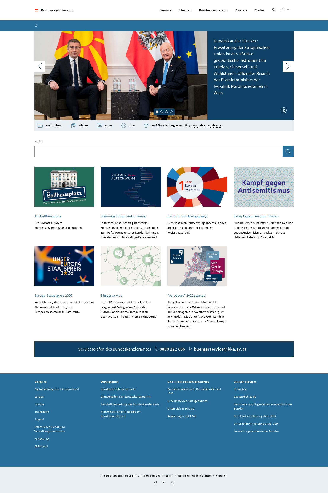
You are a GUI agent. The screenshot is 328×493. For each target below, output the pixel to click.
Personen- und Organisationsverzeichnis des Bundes (263, 406)
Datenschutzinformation (157, 476)
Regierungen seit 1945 (181, 416)
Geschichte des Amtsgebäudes (187, 401)
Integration (41, 412)
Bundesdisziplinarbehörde (118, 389)
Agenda (241, 10)
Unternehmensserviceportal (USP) (256, 424)
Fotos (104, 125)
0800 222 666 (172, 349)
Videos (79, 125)
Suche (38, 142)
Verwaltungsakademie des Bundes (256, 431)
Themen (185, 10)
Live (128, 125)
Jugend (39, 419)
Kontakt (221, 476)
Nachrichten (50, 125)
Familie (39, 404)
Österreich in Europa (180, 409)
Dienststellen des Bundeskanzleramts (126, 397)
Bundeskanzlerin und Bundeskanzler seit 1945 (194, 391)
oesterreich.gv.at (245, 397)
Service (165, 10)
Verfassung (41, 439)
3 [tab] (166, 111)
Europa (39, 397)
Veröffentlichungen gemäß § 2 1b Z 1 (183, 125)
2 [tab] (161, 111)
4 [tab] (171, 111)
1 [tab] (157, 111)
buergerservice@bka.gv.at (220, 349)
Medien (260, 10)
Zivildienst (41, 446)
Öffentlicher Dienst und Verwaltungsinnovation (49, 429)
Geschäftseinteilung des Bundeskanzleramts (130, 404)
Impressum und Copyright (119, 476)
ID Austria (240, 389)
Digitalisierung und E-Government (56, 389)
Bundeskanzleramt (213, 10)
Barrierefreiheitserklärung (194, 476)
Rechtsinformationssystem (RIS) (255, 416)
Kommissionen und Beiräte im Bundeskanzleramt (121, 414)
